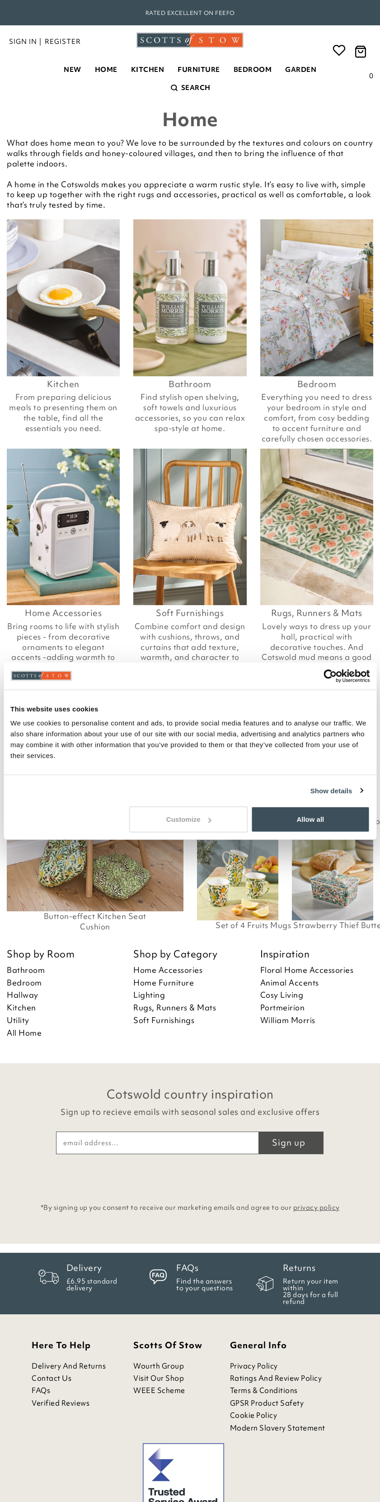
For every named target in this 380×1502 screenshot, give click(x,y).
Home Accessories (63, 613)
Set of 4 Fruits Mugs (253, 925)
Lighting (149, 995)
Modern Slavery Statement (277, 1428)
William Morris (287, 1020)
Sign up (288, 1142)
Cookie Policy (253, 1415)
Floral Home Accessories (307, 970)
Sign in (23, 41)
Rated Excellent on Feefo (190, 13)
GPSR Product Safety (267, 1403)
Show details (331, 790)
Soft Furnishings (190, 613)
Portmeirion (282, 1008)
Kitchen (147, 69)
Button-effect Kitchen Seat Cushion (95, 921)
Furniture (199, 69)
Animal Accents (289, 983)
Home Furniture (163, 983)
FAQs (41, 1390)
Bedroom (253, 69)
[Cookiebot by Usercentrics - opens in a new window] (330, 675)
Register (63, 41)
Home (106, 69)
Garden (300, 69)
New (72, 69)
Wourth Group (158, 1366)
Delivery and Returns (69, 1366)
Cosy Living (282, 995)
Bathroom (190, 384)
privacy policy (316, 1207)
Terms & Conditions (264, 1390)
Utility (18, 1020)
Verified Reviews (60, 1403)
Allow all (310, 819)
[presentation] (190, 1176)
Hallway (22, 995)
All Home (24, 1033)
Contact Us (51, 1378)
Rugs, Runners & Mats (316, 613)
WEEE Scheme (159, 1390)
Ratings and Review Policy (276, 1378)
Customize (188, 819)
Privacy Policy (254, 1366)
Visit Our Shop (158, 1378)
